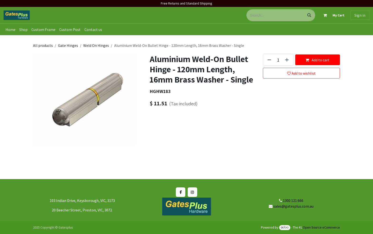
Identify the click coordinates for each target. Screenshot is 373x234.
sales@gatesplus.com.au (293, 206)
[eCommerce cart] (332, 15)
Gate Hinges (68, 45)
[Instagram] (192, 192)
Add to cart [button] (317, 60)
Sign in (359, 15)
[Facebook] (180, 192)
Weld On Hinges (96, 45)
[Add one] (288, 60)
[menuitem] (10, 29)
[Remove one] (268, 60)
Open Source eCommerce (321, 227)
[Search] (309, 15)
